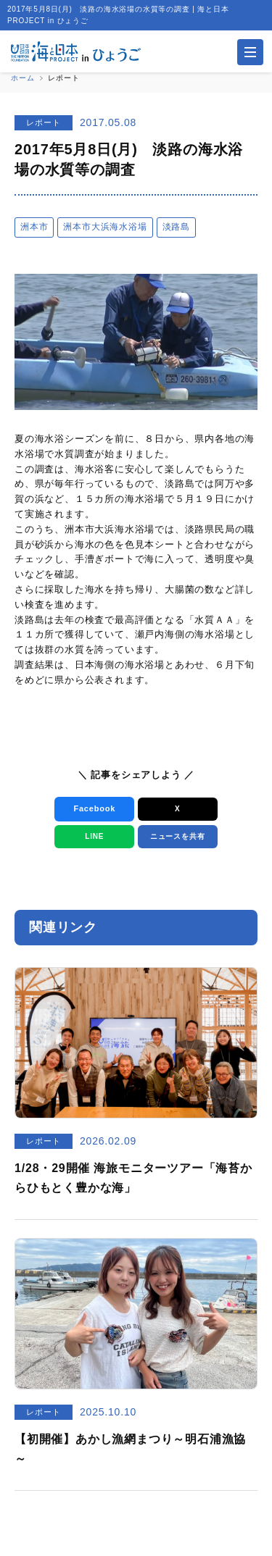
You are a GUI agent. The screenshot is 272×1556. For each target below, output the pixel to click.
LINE (94, 836)
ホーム (22, 78)
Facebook (94, 808)
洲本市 (34, 227)
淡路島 (176, 227)
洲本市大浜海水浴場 (105, 227)
